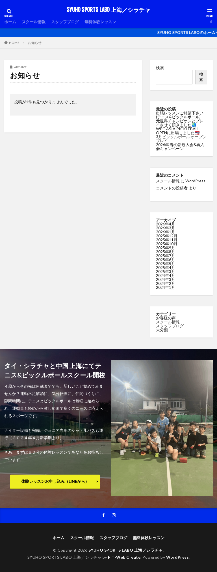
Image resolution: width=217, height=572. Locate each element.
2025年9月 (165, 247)
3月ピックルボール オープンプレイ (181, 138)
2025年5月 (165, 263)
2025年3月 (165, 270)
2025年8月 (165, 251)
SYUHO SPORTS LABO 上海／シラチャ (108, 10)
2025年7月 (165, 255)
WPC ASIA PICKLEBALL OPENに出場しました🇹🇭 (177, 130)
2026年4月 (165, 223)
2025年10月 (166, 243)
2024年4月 (165, 274)
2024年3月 (165, 278)
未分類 (162, 329)
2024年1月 (165, 286)
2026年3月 (165, 227)
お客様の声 (166, 317)
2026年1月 (165, 231)
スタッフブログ (65, 21)
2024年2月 (165, 282)
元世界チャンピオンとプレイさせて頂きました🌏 (179, 122)
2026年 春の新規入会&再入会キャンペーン (180, 146)
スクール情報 (33, 21)
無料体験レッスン (100, 21)
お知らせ (35, 42)
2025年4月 (165, 266)
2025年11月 (166, 239)
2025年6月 (165, 259)
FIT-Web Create (124, 557)
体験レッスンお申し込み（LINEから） (55, 481)
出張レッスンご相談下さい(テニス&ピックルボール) (179, 114)
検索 (160, 67)
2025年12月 (166, 235)
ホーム (10, 21)
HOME (14, 42)
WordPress (177, 557)
